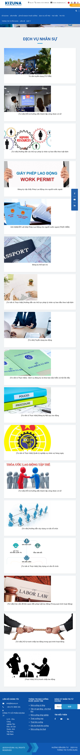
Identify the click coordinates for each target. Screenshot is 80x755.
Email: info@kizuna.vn (57, 2)
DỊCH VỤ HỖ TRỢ (44, 16)
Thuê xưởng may (37, 718)
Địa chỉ (30, 2)
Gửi (69, 707)
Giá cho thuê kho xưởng (40, 726)
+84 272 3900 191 (13, 707)
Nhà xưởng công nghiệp (40, 715)
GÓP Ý (28, 21)
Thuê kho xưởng (37, 722)
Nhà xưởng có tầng (38, 705)
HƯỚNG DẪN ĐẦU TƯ (60, 747)
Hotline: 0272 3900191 (42, 2)
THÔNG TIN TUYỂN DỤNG (67, 750)
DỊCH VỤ (74, 747)
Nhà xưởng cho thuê (38, 729)
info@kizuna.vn (12, 703)
